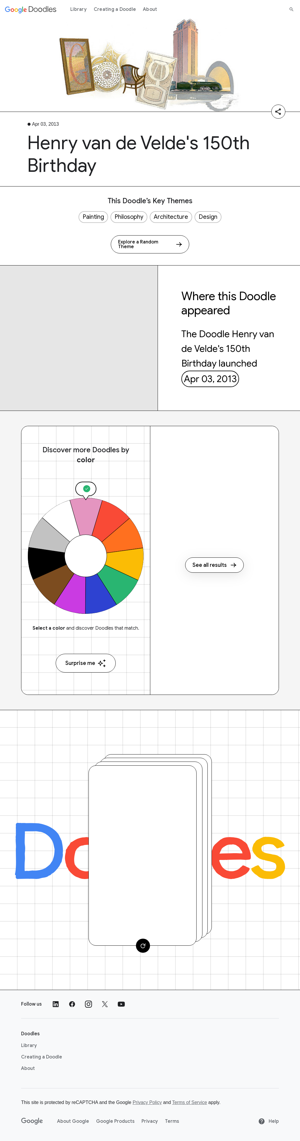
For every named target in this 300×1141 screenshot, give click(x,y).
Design (208, 217)
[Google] (32, 1121)
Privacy (150, 1121)
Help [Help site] (268, 1121)
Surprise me (85, 663)
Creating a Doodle (115, 9)
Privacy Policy (147, 1102)
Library (78, 9)
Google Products (115, 1121)
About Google (73, 1121)
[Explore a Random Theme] (150, 244)
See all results (214, 565)
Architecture (171, 217)
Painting (93, 217)
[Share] (278, 112)
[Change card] (143, 946)
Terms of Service (189, 1102)
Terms (172, 1121)
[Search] (291, 9)
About (150, 9)
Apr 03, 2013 (210, 379)
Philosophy (129, 217)
